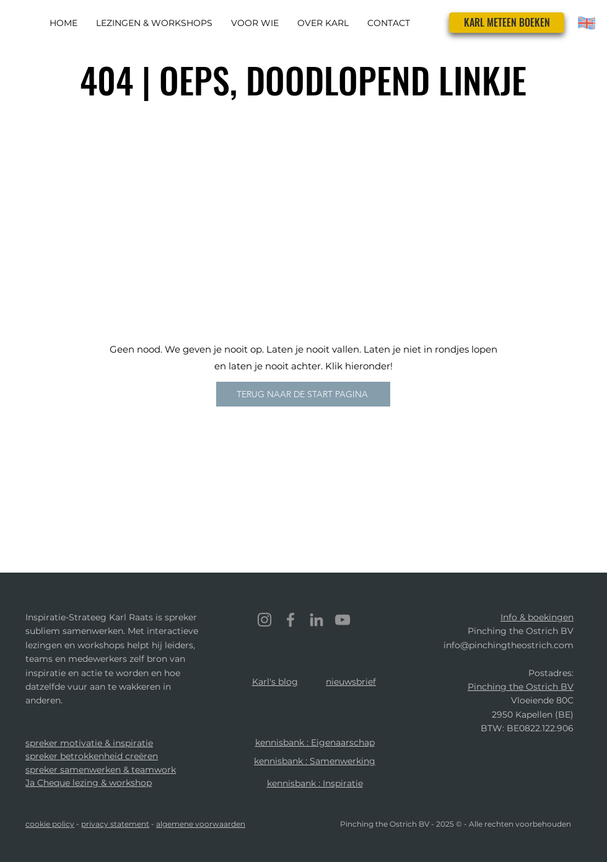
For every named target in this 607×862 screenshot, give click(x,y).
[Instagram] (264, 619)
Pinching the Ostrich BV (521, 686)
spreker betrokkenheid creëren (91, 756)
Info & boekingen (537, 617)
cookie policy (49, 824)
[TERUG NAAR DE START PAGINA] (303, 394)
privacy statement (115, 824)
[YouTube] (342, 619)
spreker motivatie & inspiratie (89, 743)
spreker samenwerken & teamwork (100, 769)
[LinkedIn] (316, 619)
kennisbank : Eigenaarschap (315, 742)
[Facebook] (290, 619)
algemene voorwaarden (200, 824)
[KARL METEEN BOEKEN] (506, 22)
